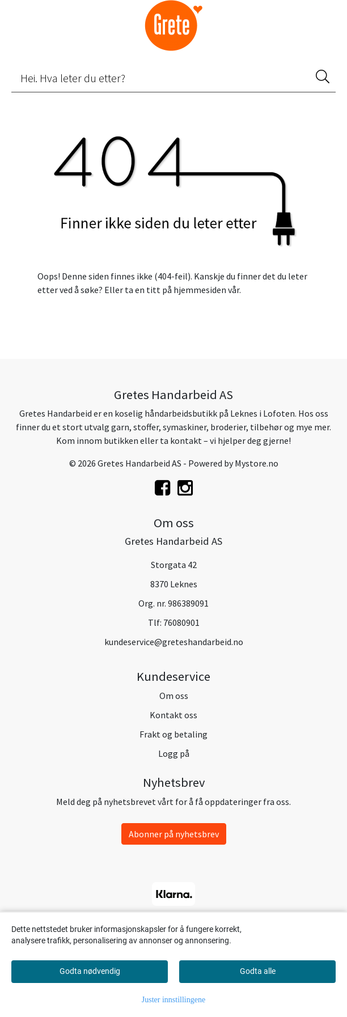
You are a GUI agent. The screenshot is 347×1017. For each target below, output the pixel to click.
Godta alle (258, 971)
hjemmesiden (200, 289)
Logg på (173, 753)
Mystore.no (256, 463)
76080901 (181, 622)
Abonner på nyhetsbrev (174, 834)
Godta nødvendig (90, 971)
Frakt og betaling (173, 734)
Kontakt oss (173, 715)
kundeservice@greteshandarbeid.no (173, 641)
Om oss (173, 695)
